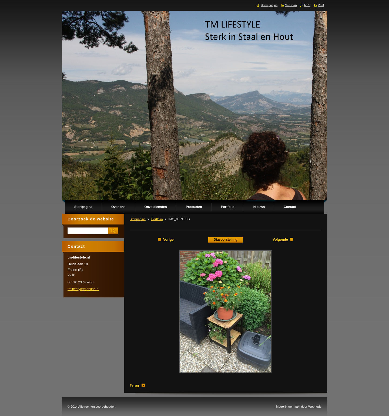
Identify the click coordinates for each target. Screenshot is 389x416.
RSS (307, 5)
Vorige (168, 239)
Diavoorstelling (225, 239)
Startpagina (138, 219)
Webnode (314, 406)
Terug (134, 385)
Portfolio (157, 219)
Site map (291, 5)
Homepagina (269, 5)
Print (321, 5)
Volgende (280, 239)
